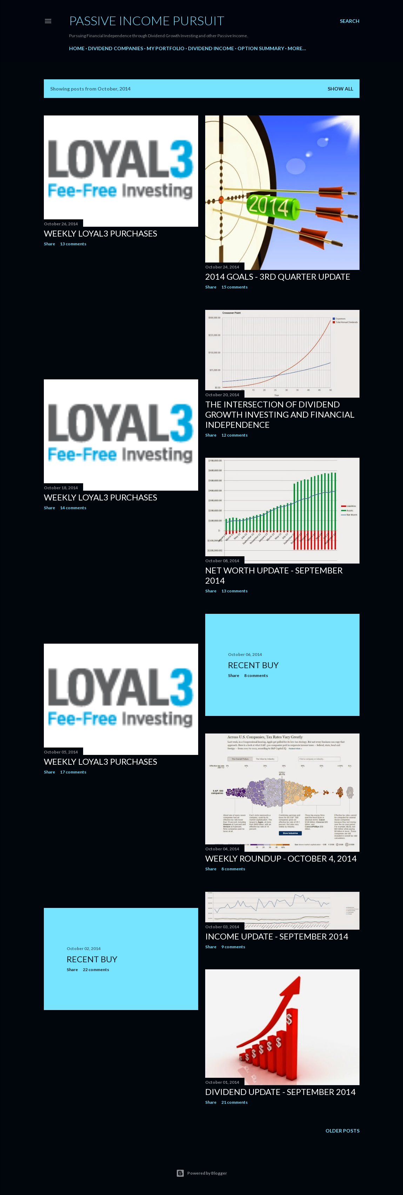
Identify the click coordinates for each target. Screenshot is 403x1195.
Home (77, 48)
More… (297, 48)
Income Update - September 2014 (276, 936)
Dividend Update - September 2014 (280, 1092)
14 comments (73, 507)
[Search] (350, 21)
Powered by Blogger (201, 1173)
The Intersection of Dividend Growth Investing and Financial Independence (280, 414)
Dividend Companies (115, 48)
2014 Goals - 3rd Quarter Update (277, 276)
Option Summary (260, 48)
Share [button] (49, 243)
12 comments (234, 435)
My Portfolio (165, 48)
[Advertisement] (121, 313)
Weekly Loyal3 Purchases (100, 233)
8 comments (256, 675)
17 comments (73, 772)
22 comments (96, 969)
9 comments (233, 946)
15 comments (234, 287)
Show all (340, 89)
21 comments (234, 1102)
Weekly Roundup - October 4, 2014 (281, 858)
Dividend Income (211, 48)
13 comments (73, 243)
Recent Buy (253, 665)
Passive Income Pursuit (146, 20)
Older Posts (342, 1131)
